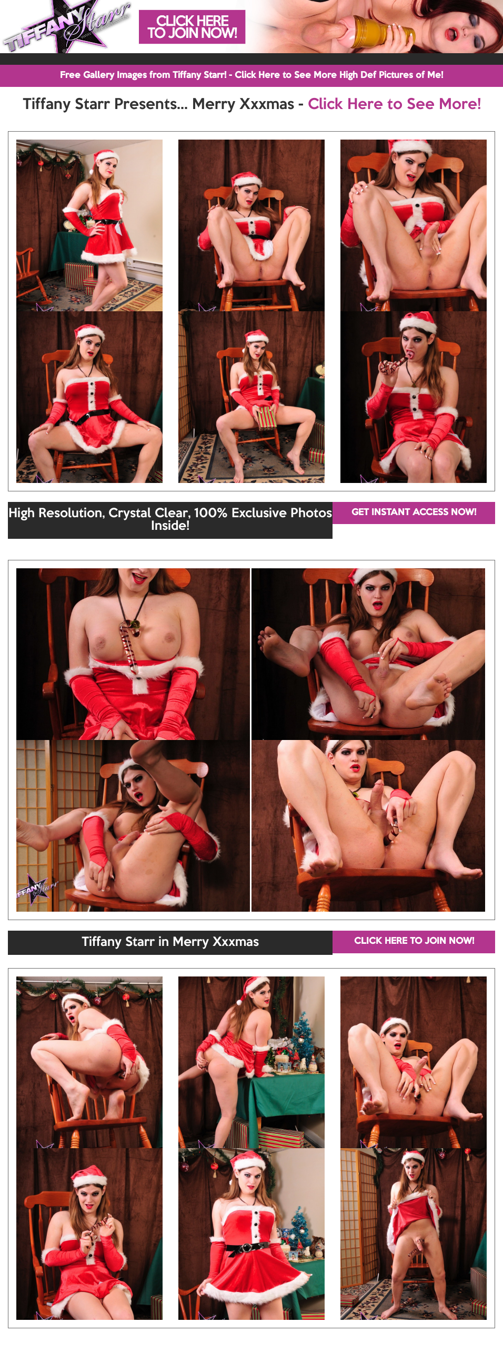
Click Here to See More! (394, 105)
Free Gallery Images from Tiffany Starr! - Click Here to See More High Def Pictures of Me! (251, 76)
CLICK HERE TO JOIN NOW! (414, 941)
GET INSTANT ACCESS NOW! (413, 513)
